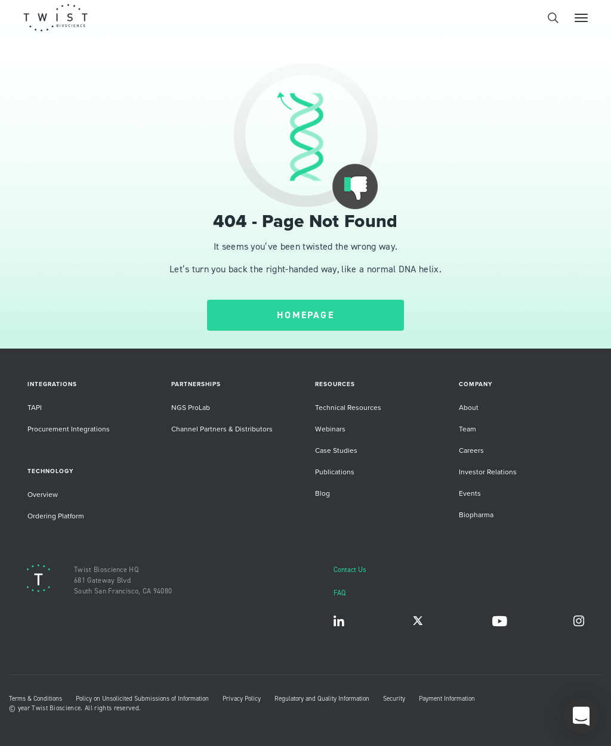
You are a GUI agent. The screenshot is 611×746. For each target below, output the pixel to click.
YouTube (499, 624)
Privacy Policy (242, 698)
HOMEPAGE (305, 315)
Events (470, 493)
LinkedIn (339, 624)
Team (467, 429)
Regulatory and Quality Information (321, 698)
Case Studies (336, 450)
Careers (471, 450)
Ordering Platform (55, 516)
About (469, 407)
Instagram (578, 624)
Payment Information (447, 698)
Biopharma (476, 514)
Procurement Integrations (68, 429)
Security (394, 698)
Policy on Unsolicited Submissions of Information (142, 698)
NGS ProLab (190, 407)
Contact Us (350, 569)
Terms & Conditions (35, 698)
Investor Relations (488, 472)
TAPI (34, 407)
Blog (322, 493)
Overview (42, 494)
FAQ (339, 592)
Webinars (330, 429)
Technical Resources (348, 407)
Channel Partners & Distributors (222, 429)
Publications (334, 472)
